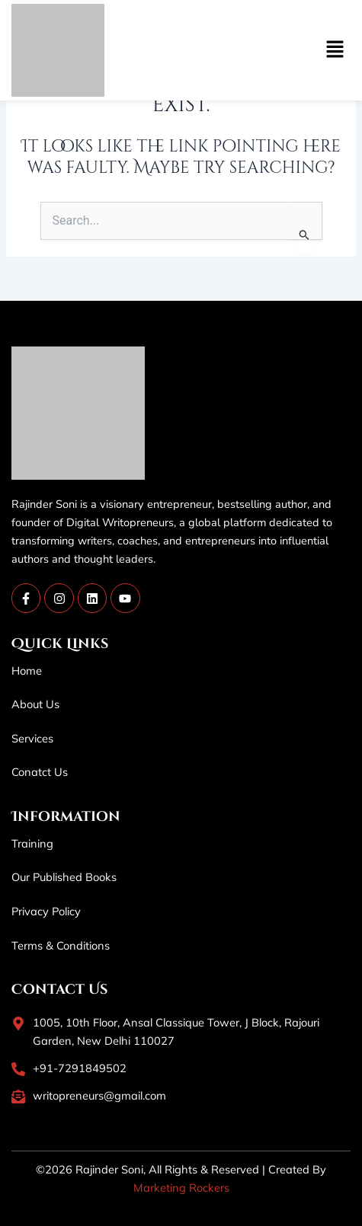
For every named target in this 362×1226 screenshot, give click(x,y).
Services (32, 738)
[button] (266, 50)
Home (26, 670)
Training (32, 843)
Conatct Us (39, 772)
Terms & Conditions (60, 945)
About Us (35, 704)
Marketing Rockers (181, 1187)
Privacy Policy (46, 911)
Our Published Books (64, 877)
